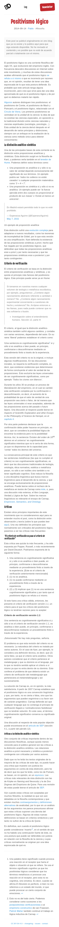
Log (25, 7)
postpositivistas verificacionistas (25, 905)
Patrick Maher (16, 911)
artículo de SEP (36, 726)
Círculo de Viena (12, 112)
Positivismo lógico (29, 21)
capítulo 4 (9, 419)
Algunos (8, 102)
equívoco (39, 775)
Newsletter (47, 7)
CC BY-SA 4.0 (17, 924)
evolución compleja (38, 230)
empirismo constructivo (20, 908)
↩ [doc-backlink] (22, 893)
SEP (42, 788)
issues (37, 924)
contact (45, 924)
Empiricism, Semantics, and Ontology (22, 502)
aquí (6, 525)
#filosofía (40, 28)
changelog (28, 924)
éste (43, 489)
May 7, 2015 (13, 219)
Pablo (31, 28)
